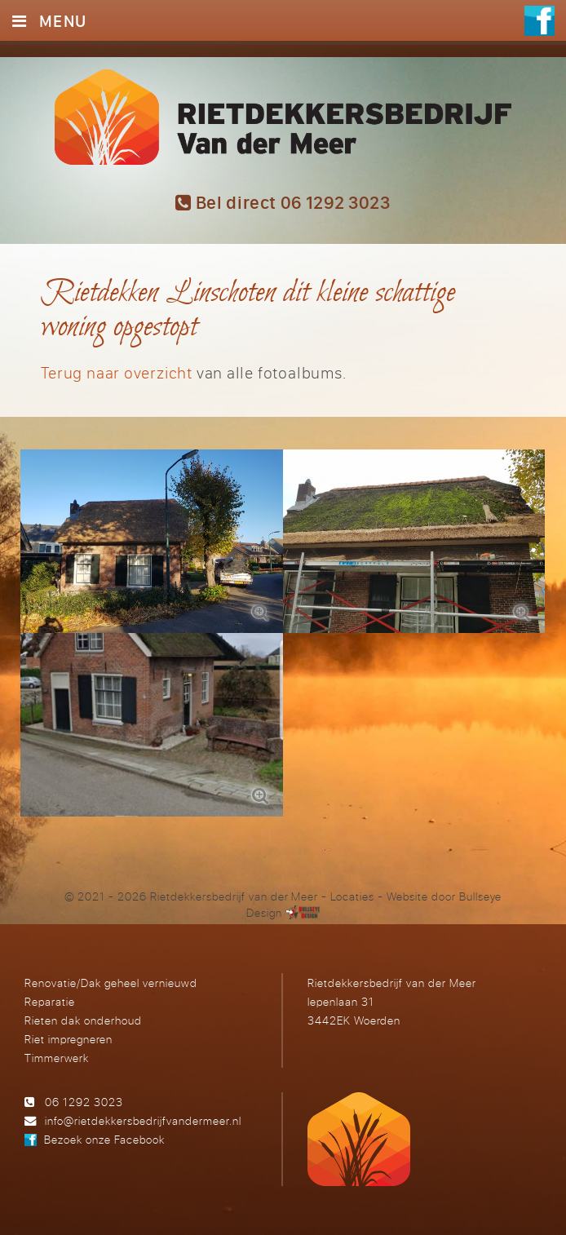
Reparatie (49, 1001)
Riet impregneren (68, 1039)
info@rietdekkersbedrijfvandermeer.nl (143, 1120)
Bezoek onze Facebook (104, 1139)
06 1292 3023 (84, 1101)
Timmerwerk (56, 1057)
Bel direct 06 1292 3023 (283, 202)
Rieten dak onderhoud (83, 1020)
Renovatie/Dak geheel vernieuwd (110, 982)
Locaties (352, 896)
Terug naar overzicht (116, 372)
